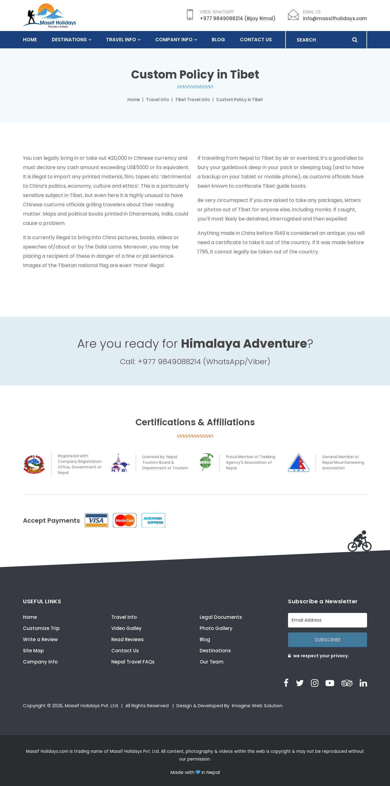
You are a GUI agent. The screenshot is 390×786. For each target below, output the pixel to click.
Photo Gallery (216, 628)
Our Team (212, 662)
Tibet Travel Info (192, 100)
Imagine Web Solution (257, 705)
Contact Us (256, 39)
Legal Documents (221, 617)
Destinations (69, 39)
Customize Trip (41, 628)
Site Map (33, 650)
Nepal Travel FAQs (133, 662)
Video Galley (126, 628)
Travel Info (121, 39)
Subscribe (328, 639)
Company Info (174, 39)
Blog (218, 39)
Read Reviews (127, 639)
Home (30, 39)
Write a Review (40, 639)
